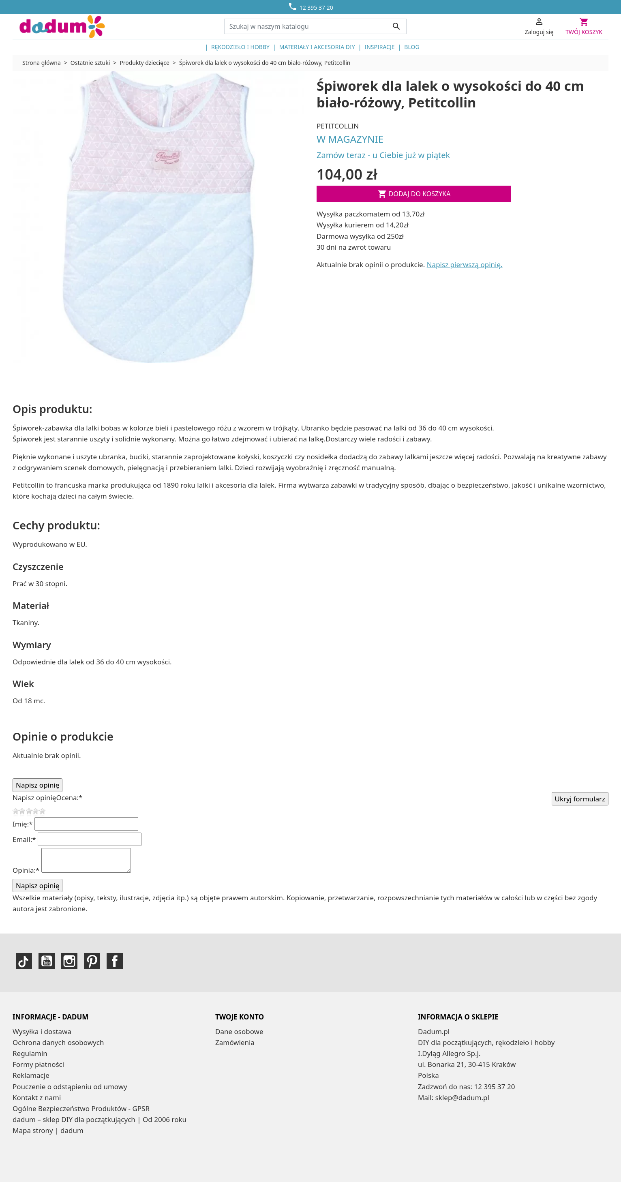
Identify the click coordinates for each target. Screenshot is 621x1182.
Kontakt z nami (37, 1097)
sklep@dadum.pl (462, 1097)
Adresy (226, 1053)
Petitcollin (338, 126)
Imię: (23, 824)
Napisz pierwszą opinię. (465, 264)
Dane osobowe (239, 1031)
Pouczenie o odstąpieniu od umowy (70, 1086)
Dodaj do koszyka (414, 194)
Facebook (115, 961)
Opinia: (26, 870)
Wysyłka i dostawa (42, 1031)
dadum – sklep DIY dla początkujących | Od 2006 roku (99, 1119)
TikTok (24, 961)
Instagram (69, 961)
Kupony (227, 1064)
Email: (24, 839)
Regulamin (30, 1053)
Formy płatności (38, 1064)
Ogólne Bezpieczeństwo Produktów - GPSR (81, 1108)
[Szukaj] (315, 26)
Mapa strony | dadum (48, 1130)
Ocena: (69, 797)
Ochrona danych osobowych (58, 1042)
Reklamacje (31, 1075)
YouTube (47, 961)
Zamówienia (235, 1042)
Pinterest (92, 961)
